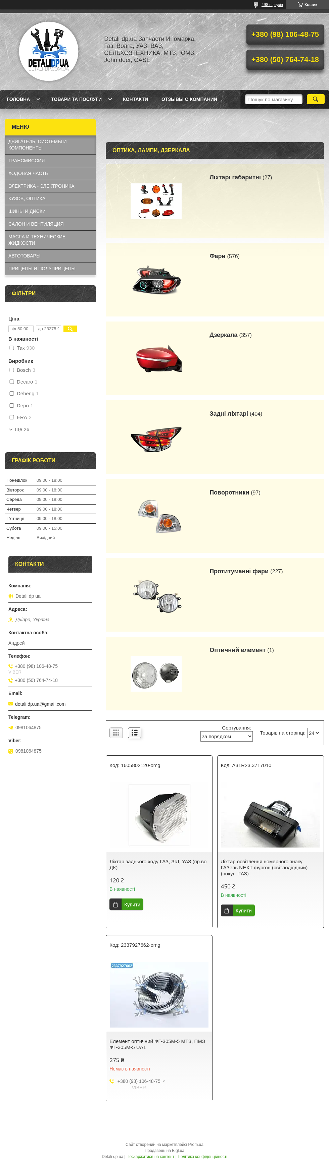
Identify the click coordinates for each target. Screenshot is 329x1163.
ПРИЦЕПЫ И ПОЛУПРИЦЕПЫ (42, 268)
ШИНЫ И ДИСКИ (27, 211)
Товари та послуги (76, 99)
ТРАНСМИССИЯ (26, 160)
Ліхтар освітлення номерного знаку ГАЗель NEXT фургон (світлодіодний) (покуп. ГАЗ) (264, 867)
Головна (18, 99)
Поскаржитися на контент (150, 1156)
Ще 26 (22, 429)
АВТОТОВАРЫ (24, 255)
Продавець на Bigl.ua (164, 1150)
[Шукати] (316, 99)
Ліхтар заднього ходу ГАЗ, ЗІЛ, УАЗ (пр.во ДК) (157, 864)
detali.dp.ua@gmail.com (40, 704)
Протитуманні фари (239, 571)
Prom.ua (195, 1144)
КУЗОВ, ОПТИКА (26, 198)
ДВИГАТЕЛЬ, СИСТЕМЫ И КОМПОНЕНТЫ (37, 145)
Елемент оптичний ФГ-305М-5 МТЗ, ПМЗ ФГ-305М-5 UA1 (157, 1044)
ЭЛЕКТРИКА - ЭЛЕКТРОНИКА (41, 186)
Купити (132, 904)
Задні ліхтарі (228, 413)
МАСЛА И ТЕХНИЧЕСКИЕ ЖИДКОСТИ (36, 240)
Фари (217, 256)
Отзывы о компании (189, 99)
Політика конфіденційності (202, 1156)
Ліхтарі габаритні (235, 177)
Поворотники (229, 492)
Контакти (135, 99)
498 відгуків (272, 4)
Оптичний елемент (237, 650)
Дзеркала (223, 335)
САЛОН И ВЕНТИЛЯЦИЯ (36, 224)
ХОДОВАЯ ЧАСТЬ (28, 173)
